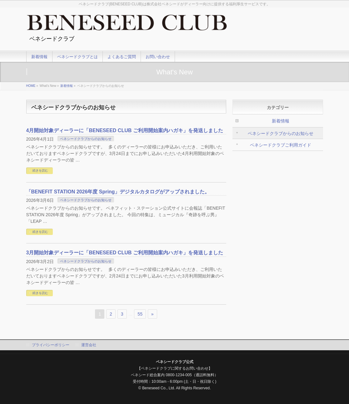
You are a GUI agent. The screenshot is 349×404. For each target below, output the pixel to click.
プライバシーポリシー (50, 345)
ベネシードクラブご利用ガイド (280, 144)
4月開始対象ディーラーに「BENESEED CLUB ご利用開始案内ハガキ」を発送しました (124, 130)
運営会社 (88, 345)
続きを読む (40, 170)
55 (139, 314)
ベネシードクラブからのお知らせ (86, 139)
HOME (31, 85)
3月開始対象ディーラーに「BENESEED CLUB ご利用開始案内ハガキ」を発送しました (124, 252)
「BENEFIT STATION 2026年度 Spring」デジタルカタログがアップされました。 (118, 191)
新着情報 (66, 85)
